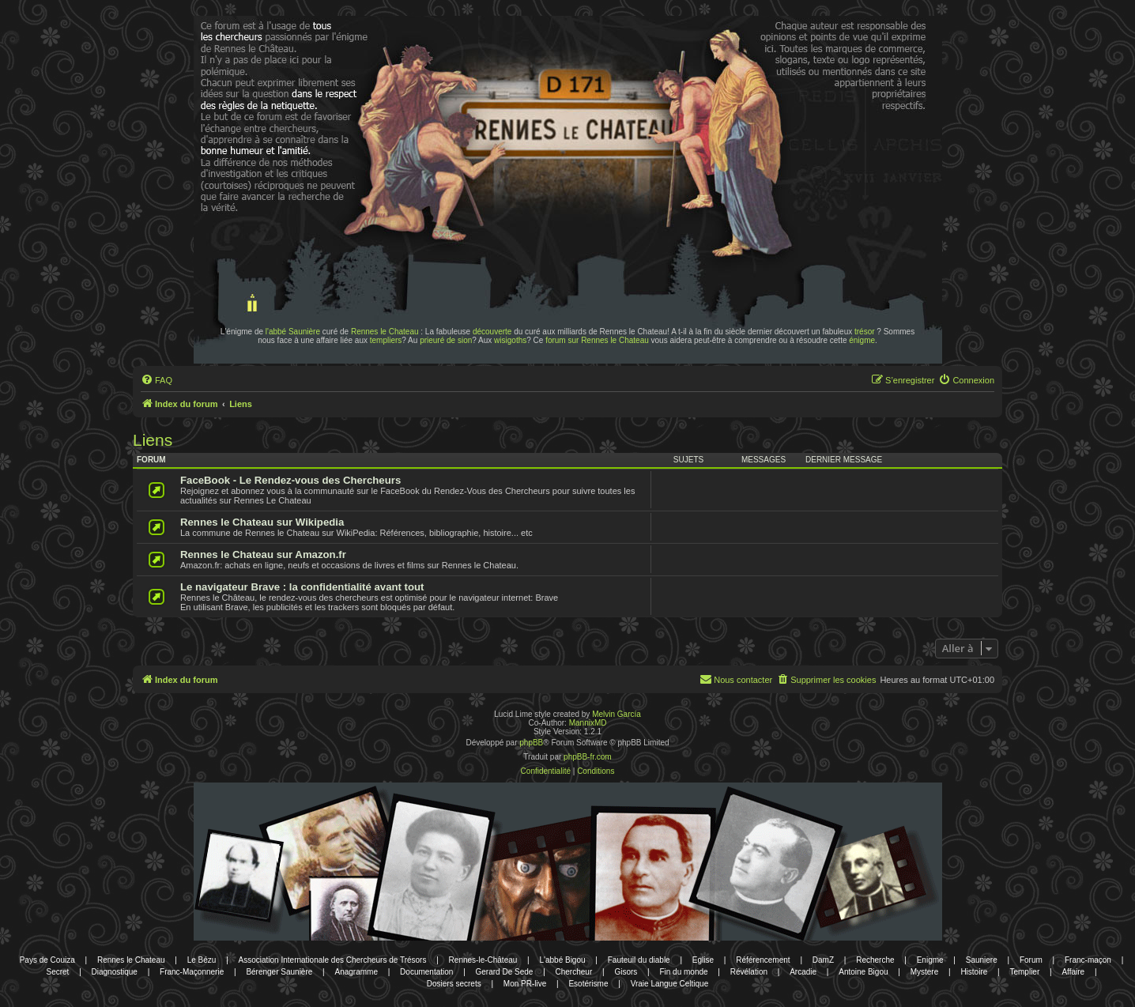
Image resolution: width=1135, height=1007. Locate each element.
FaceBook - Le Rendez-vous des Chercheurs (290, 480)
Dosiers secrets (454, 983)
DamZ (823, 960)
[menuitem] (156, 380)
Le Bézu (202, 960)
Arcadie (803, 971)
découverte (492, 331)
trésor (864, 331)
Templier (1024, 971)
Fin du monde (683, 971)
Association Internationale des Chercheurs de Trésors (333, 960)
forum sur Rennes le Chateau (597, 340)
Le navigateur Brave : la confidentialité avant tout (302, 587)
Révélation (748, 971)
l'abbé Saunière (293, 331)
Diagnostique (115, 971)
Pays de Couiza (47, 960)
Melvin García (616, 714)
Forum (1031, 960)
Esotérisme (588, 983)
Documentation (426, 971)
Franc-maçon (1088, 960)
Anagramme (355, 971)
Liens (152, 440)
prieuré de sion (446, 340)
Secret (57, 971)
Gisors (625, 971)
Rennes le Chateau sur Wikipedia (262, 522)
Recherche (875, 960)
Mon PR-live (524, 983)
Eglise (703, 960)
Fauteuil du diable (639, 960)
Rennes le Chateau (385, 331)
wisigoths (510, 340)
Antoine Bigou (863, 971)
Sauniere (981, 960)
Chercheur (574, 971)
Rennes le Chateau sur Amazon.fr (263, 554)
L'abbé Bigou (562, 960)
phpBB (531, 742)
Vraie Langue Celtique (670, 983)
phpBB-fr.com (588, 756)
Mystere (925, 971)
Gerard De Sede (505, 971)
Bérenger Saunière (279, 971)
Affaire (1072, 971)
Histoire (973, 971)
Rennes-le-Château (483, 960)
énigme (862, 340)
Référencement (763, 960)
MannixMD (588, 722)
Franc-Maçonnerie (192, 971)
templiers (386, 340)
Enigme (930, 960)
